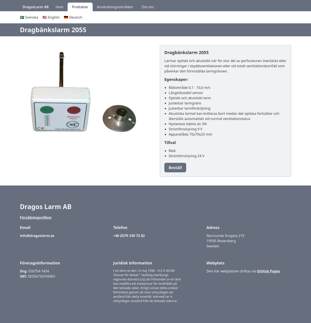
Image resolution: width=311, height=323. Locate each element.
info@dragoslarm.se (37, 235)
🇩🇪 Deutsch (73, 17)
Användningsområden (115, 7)
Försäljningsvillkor (36, 217)
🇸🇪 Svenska (29, 17)
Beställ (175, 167)
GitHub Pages (268, 271)
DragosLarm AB (35, 7)
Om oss (148, 7)
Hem (59, 7)
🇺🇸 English (51, 17)
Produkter (80, 7)
